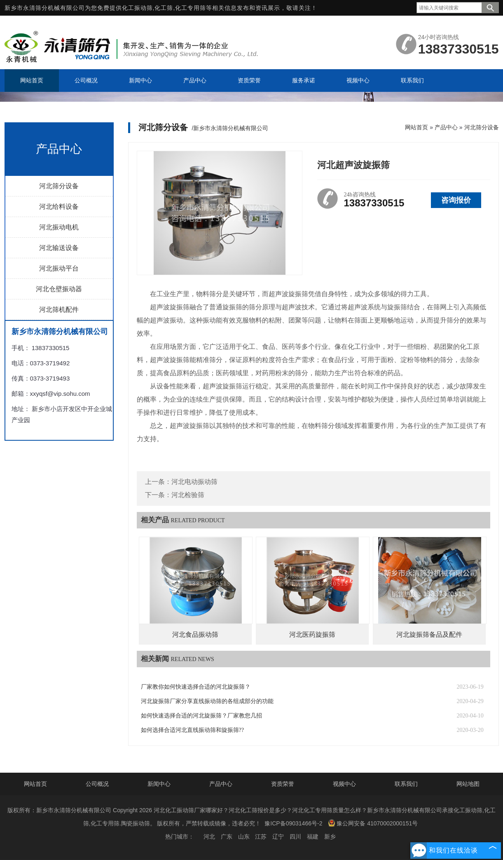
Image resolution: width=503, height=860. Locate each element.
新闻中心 (159, 784)
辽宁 (278, 836)
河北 (209, 836)
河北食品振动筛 (195, 634)
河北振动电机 (59, 227)
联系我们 (406, 784)
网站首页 (416, 127)
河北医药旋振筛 (312, 634)
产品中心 (446, 127)
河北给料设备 (59, 206)
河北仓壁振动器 (59, 288)
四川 (295, 836)
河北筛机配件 (59, 309)
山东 (244, 836)
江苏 (261, 836)
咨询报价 (456, 200)
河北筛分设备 (59, 185)
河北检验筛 (187, 494)
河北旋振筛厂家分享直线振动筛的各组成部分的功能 (207, 701)
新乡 (330, 836)
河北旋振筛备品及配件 (429, 634)
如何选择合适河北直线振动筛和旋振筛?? (192, 730)
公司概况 (97, 784)
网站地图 (468, 784)
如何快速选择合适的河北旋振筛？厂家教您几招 (201, 716)
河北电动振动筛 (194, 481)
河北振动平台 (59, 268)
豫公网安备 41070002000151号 (373, 823)
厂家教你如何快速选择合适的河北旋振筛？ (195, 687)
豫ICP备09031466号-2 (293, 823)
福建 (312, 836)
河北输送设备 (59, 247)
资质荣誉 (282, 784)
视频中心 (344, 784)
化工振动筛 (137, 8)
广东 (226, 836)
